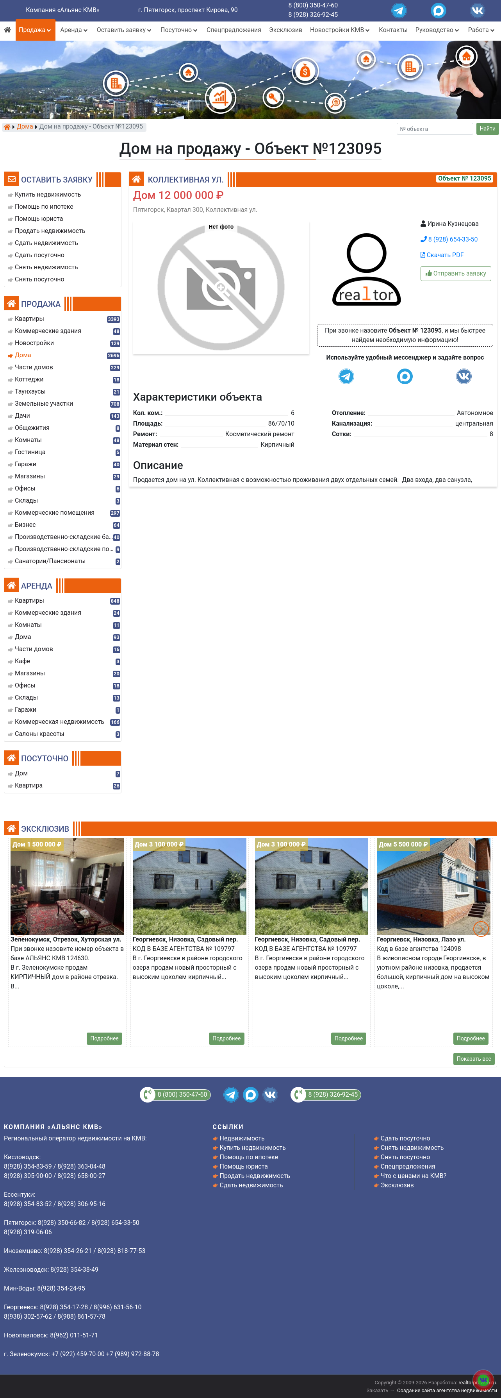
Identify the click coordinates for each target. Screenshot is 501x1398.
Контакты (393, 30)
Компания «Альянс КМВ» (62, 10)
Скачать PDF (442, 255)
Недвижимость (242, 1138)
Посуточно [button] (179, 30)
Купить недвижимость (253, 1147)
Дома (25, 127)
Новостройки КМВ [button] (340, 30)
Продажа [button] (35, 30)
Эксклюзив (285, 30)
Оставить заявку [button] (125, 30)
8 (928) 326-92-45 (313, 14)
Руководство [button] (437, 30)
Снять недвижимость (412, 1147)
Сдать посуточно (405, 1138)
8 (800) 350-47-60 (313, 5)
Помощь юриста (244, 1166)
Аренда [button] (74, 30)
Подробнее (104, 1038)
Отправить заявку (456, 273)
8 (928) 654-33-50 (449, 239)
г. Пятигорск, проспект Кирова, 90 (188, 10)
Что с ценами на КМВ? (413, 1176)
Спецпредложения (234, 30)
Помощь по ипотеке (249, 1157)
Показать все (474, 1059)
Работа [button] (482, 30)
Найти (488, 128)
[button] (220, 283)
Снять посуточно (405, 1157)
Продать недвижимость (255, 1176)
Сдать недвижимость (251, 1185)
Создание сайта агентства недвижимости (447, 1390)
